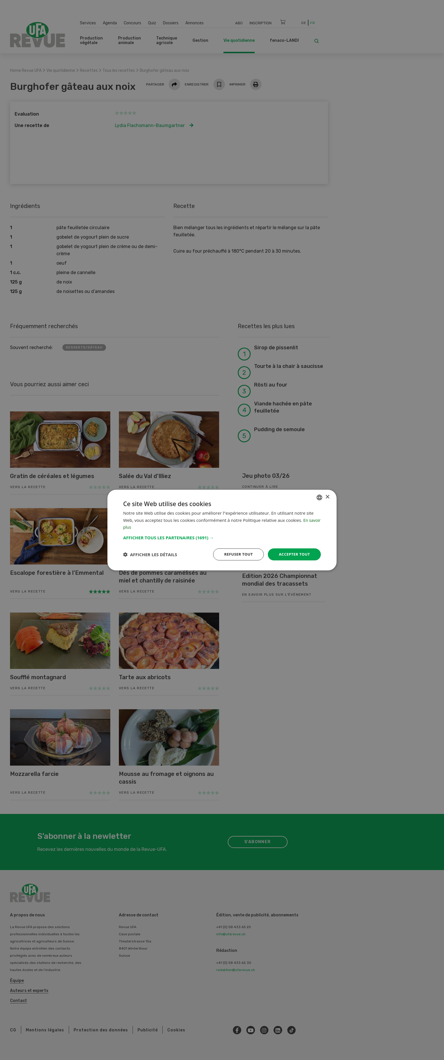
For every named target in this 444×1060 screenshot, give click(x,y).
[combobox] (319, 497)
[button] (222, 537)
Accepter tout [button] (293, 554)
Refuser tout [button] (235, 554)
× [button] (327, 496)
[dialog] (222, 530)
